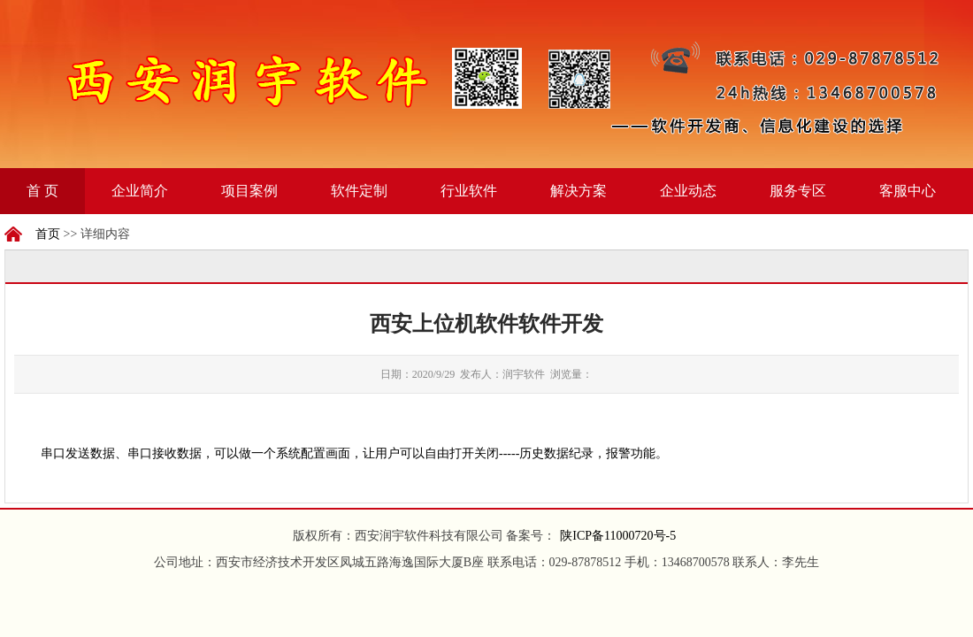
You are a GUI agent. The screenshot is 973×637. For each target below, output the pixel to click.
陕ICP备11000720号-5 (618, 535)
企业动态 (688, 190)
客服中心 (907, 190)
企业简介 (139, 190)
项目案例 (249, 190)
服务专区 (798, 190)
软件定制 (359, 190)
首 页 (42, 190)
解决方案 (578, 190)
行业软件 (469, 190)
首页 (47, 234)
